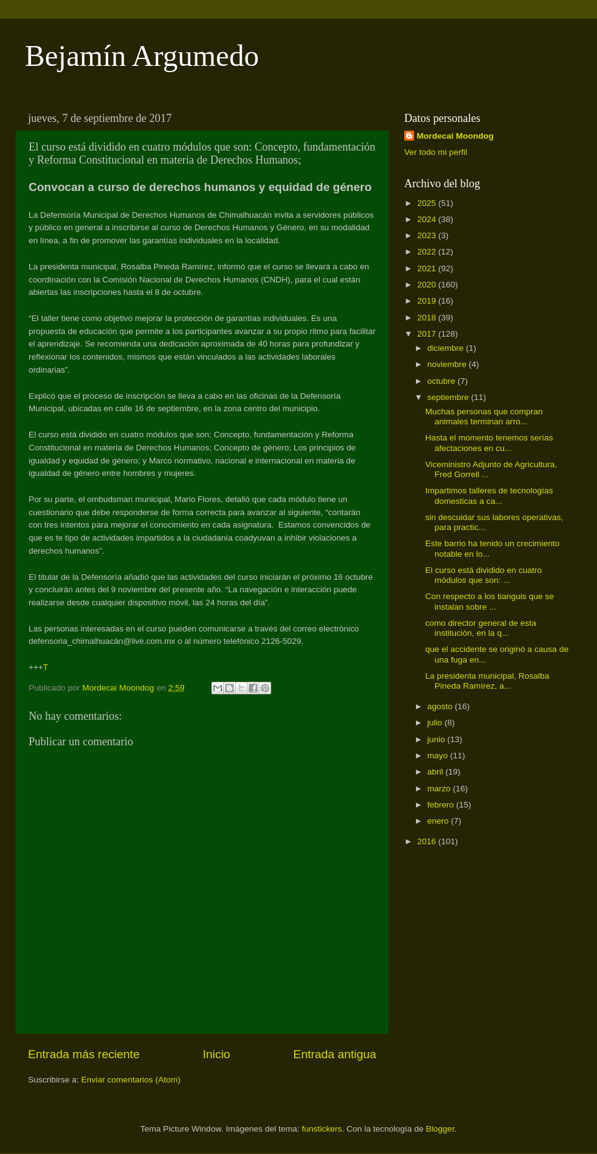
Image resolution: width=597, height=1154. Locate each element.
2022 (427, 251)
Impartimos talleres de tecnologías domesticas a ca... (489, 495)
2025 (427, 203)
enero (439, 821)
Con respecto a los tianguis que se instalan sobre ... (489, 601)
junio (437, 739)
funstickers (322, 1128)
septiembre (449, 397)
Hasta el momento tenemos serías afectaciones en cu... (489, 442)
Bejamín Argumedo (142, 55)
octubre (442, 381)
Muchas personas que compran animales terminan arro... (484, 416)
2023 (427, 235)
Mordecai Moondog (455, 136)
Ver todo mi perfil (435, 152)
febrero (441, 804)
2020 (427, 284)
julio (436, 722)
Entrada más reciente (84, 1054)
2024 (427, 219)
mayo (438, 755)
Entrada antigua (335, 1054)
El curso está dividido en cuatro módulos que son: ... (483, 575)
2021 (427, 268)
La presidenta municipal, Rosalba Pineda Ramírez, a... (487, 681)
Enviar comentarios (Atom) (131, 1079)
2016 (427, 841)
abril (436, 771)
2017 (427, 333)
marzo (440, 788)
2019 (427, 300)
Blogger (440, 1128)
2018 (427, 317)
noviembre (448, 364)
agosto (441, 706)
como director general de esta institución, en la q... (481, 628)
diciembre (446, 348)
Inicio (216, 1054)
